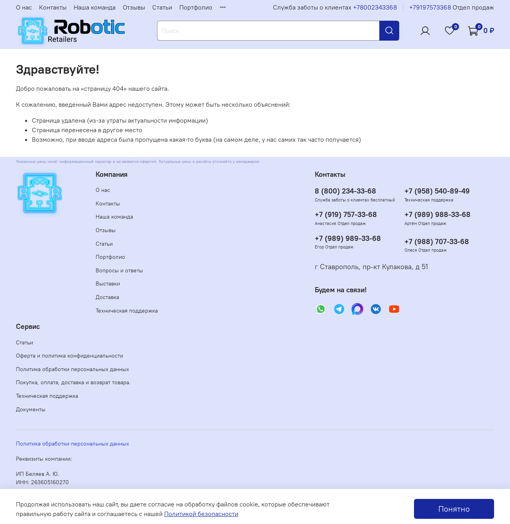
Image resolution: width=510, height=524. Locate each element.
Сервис (28, 326)
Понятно (454, 509)
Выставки (108, 283)
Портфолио (195, 7)
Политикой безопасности (201, 514)
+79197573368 (430, 7)
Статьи (162, 7)
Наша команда (95, 7)
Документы (30, 409)
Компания (112, 174)
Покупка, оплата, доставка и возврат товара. (73, 382)
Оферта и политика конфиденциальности (69, 355)
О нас (24, 7)
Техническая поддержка (127, 310)
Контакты (53, 7)
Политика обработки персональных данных (72, 369)
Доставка (107, 297)
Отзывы (134, 7)
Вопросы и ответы (119, 270)
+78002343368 (375, 7)
